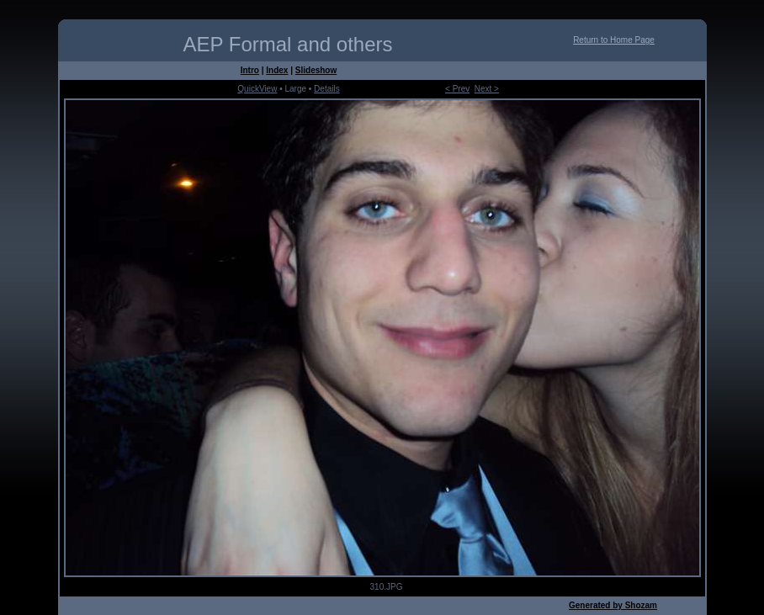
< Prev (457, 88)
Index (277, 70)
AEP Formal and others (287, 44)
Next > (487, 88)
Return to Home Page (614, 40)
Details (327, 88)
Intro (250, 70)
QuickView (257, 88)
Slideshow (316, 70)
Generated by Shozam (613, 605)
